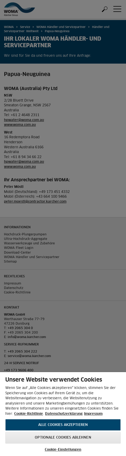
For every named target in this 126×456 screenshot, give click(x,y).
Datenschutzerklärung (64, 414)
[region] (63, 414)
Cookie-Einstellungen (63, 450)
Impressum (93, 414)
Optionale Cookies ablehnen (63, 437)
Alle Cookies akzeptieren (63, 425)
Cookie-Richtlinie (28, 414)
